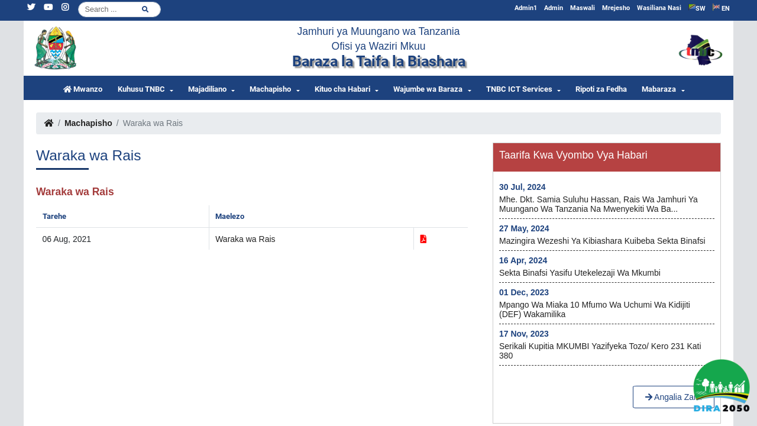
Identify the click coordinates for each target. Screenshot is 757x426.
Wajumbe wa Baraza (427, 89)
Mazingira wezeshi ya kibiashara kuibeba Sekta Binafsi (602, 241)
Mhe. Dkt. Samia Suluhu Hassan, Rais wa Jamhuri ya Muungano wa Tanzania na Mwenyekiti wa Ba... (598, 204)
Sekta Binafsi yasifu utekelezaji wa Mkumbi (580, 272)
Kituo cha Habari (342, 89)
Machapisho (270, 89)
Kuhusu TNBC (141, 89)
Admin (553, 8)
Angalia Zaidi (673, 397)
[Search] (119, 9)
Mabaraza (659, 89)
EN (721, 8)
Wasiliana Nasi (659, 8)
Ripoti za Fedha (601, 89)
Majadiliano (207, 89)
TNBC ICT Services (519, 89)
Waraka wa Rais (245, 239)
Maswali (582, 8)
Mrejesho (616, 8)
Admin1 (526, 8)
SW (697, 8)
